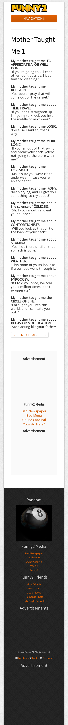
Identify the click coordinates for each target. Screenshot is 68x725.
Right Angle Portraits (34, 601)
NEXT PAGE (29, 335)
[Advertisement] (34, 381)
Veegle (34, 565)
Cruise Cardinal (34, 420)
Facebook (23, 658)
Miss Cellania (34, 584)
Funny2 (34, 570)
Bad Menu (34, 415)
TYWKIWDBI (34, 588)
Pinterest (48, 658)
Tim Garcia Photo (34, 596)
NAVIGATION (34, 18)
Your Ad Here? (34, 424)
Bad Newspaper (34, 411)
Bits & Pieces (34, 592)
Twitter (35, 658)
